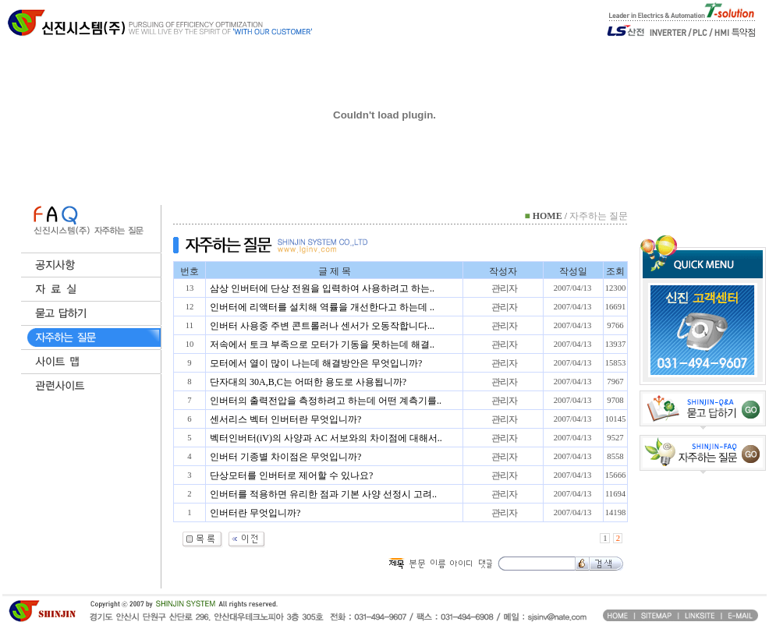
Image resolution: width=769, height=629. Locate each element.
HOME (547, 215)
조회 (615, 271)
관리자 (504, 288)
